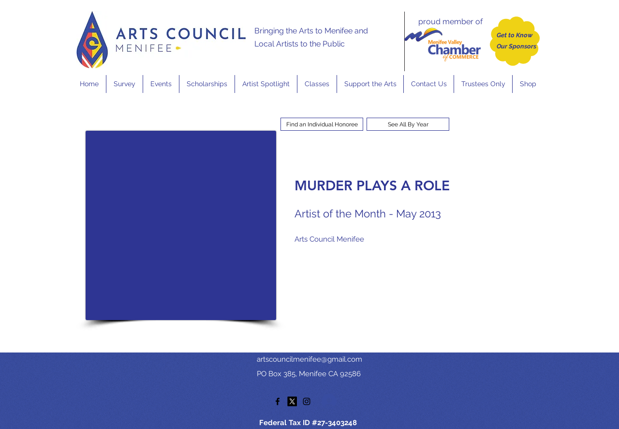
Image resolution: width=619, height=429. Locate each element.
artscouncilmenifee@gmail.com (309, 359)
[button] (161, 84)
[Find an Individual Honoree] (321, 124)
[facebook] (277, 401)
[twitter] (292, 401)
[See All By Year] (408, 124)
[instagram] (306, 401)
